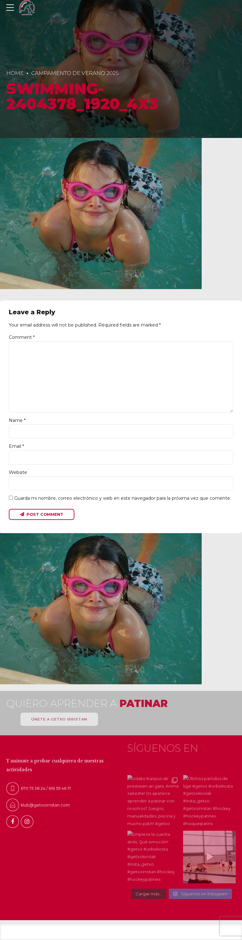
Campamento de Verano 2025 (75, 73)
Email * (16, 446)
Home (15, 73)
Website (18, 472)
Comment (22, 337)
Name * (17, 420)
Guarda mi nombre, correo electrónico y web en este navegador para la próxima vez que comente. (122, 498)
